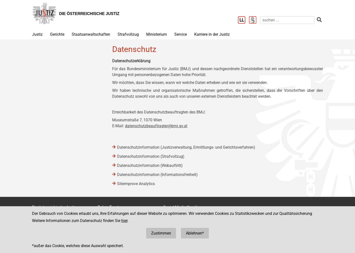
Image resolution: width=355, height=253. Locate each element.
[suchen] (287, 20)
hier (124, 220)
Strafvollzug (128, 34)
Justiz (37, 34)
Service (180, 34)
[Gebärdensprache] (254, 20)
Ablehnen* (195, 233)
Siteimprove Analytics (136, 183)
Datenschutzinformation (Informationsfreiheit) (157, 174)
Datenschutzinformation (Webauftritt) (150, 165)
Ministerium (156, 34)
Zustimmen (161, 233)
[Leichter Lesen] (243, 20)
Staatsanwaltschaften (91, 34)
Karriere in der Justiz (212, 34)
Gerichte (57, 34)
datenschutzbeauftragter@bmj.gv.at (156, 126)
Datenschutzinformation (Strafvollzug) (150, 156)
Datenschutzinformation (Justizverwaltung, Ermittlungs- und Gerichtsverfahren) (186, 147)
